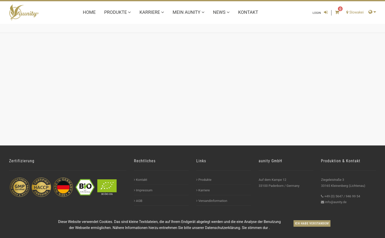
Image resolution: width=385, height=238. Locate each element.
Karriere (151, 12)
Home (89, 12)
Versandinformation (211, 201)
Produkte (117, 12)
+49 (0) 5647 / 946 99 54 (342, 196)
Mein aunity (189, 12)
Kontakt (248, 12)
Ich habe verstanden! (312, 223)
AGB (138, 201)
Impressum (143, 190)
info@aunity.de (336, 202)
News (221, 12)
